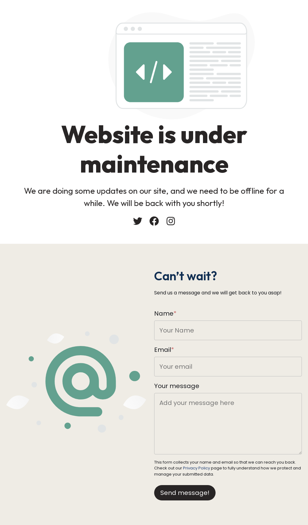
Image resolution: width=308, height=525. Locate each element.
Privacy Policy (196, 468)
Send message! (184, 492)
